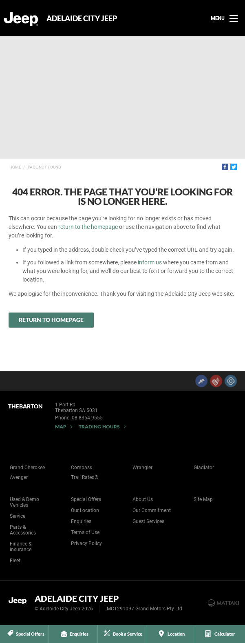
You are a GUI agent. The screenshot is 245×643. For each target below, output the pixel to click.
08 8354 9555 (87, 418)
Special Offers (86, 499)
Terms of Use (85, 532)
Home (15, 167)
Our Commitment (151, 510)
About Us (142, 499)
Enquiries (81, 521)
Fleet (15, 560)
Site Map (203, 499)
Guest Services (148, 521)
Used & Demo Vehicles (24, 502)
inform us (150, 262)
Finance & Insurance (20, 546)
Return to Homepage (51, 319)
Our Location (85, 510)
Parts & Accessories (23, 530)
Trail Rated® (84, 477)
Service (17, 516)
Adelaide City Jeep (81, 18)
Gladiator (204, 467)
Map (60, 426)
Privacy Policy (86, 543)
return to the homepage (88, 227)
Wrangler (142, 467)
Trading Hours (99, 426)
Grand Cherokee (27, 467)
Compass (81, 467)
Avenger (19, 477)
